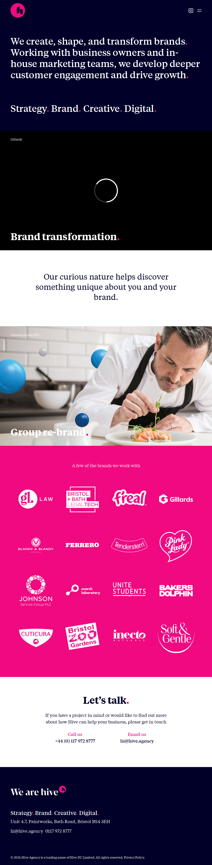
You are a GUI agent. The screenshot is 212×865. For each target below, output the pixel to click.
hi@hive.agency (137, 741)
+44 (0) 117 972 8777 (75, 741)
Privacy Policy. (134, 857)
